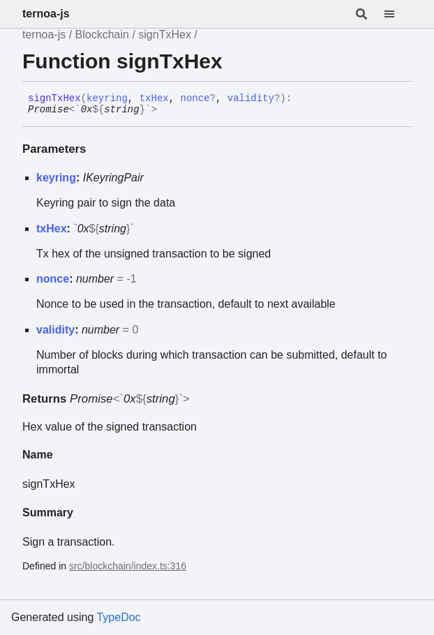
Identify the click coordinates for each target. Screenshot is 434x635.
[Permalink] (167, 110)
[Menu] (398, 14)
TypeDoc (118, 617)
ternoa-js (46, 14)
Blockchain (102, 34)
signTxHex (164, 34)
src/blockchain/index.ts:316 (127, 566)
